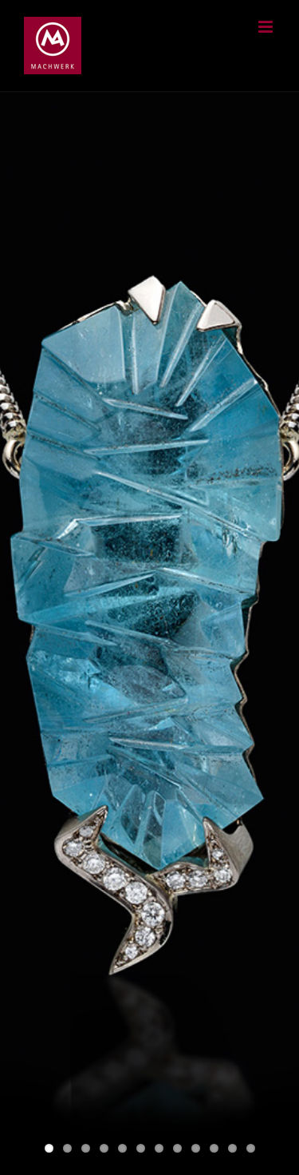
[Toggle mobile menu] (266, 26)
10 (214, 1148)
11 (232, 1148)
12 (250, 1148)
